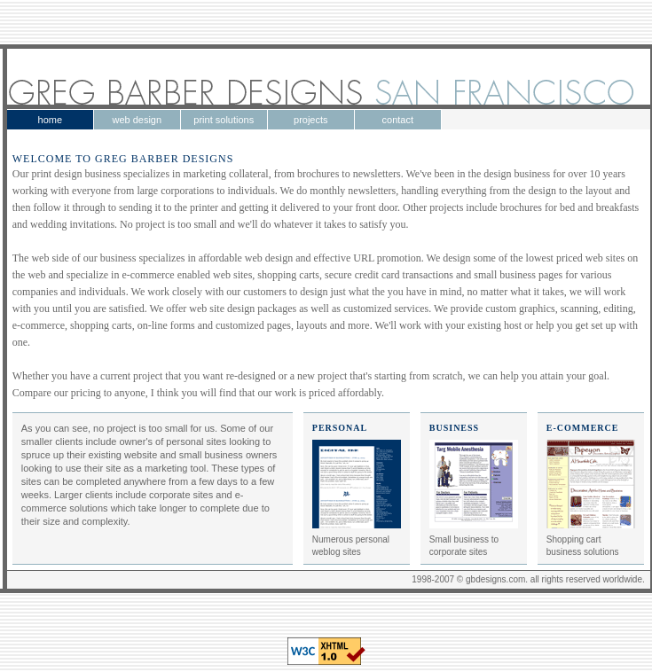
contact (397, 119)
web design (136, 119)
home (50, 119)
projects (311, 119)
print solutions (223, 119)
